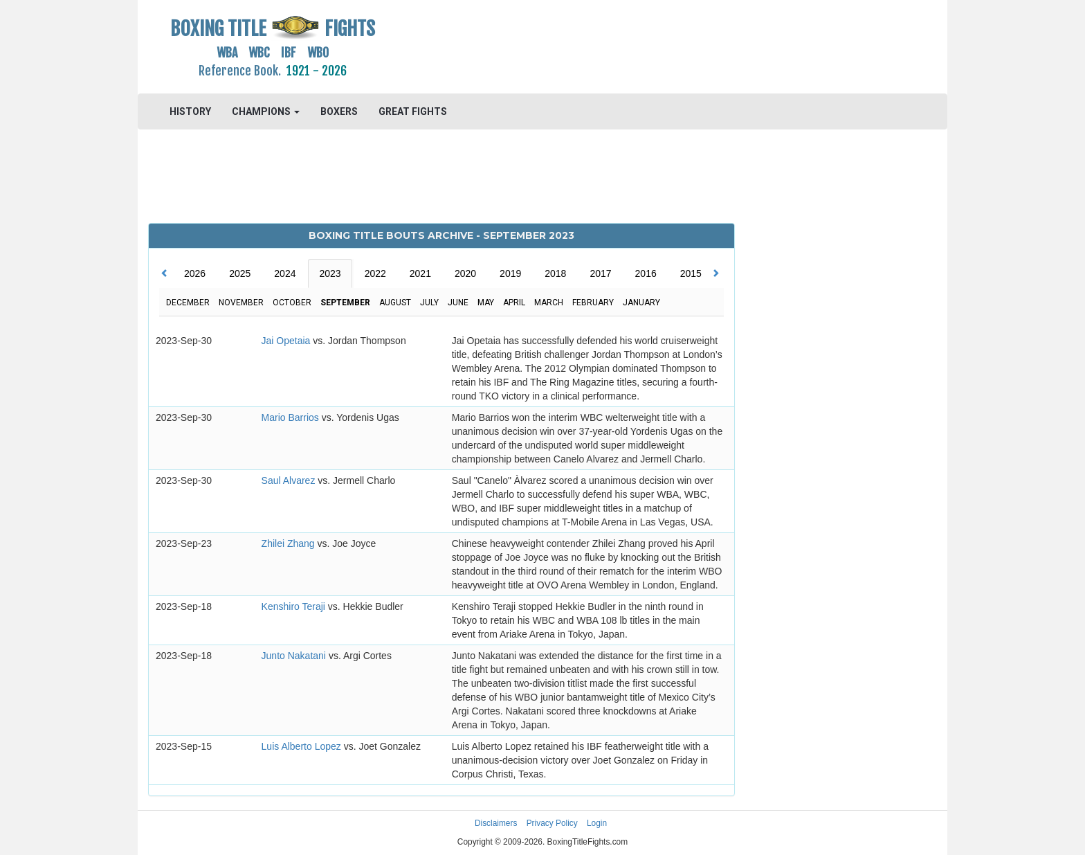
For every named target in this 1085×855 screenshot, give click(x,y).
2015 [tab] (691, 273)
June (458, 302)
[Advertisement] (644, 45)
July (429, 302)
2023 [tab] (329, 273)
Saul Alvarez (290, 480)
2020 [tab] (465, 273)
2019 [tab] (510, 273)
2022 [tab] (375, 273)
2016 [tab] (646, 273)
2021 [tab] (420, 273)
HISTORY (190, 111)
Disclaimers (496, 823)
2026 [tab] (195, 273)
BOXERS (339, 111)
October (292, 302)
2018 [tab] (555, 273)
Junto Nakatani (295, 655)
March (548, 302)
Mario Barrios (292, 417)
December (188, 302)
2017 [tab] (600, 273)
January (641, 302)
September (345, 302)
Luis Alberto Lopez (303, 746)
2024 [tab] (284, 273)
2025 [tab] (239, 273)
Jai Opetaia (287, 340)
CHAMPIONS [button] (266, 111)
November (241, 302)
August (395, 302)
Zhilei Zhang (290, 543)
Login (597, 823)
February (593, 302)
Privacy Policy (552, 823)
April (514, 302)
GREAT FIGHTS (413, 111)
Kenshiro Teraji (295, 606)
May (485, 302)
